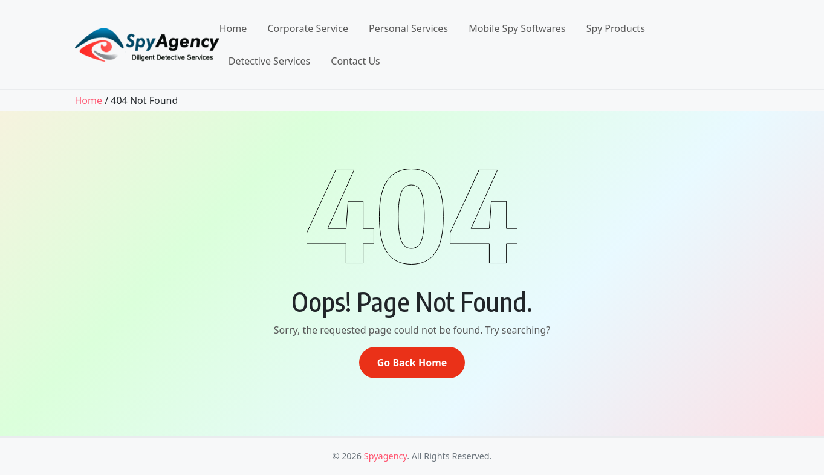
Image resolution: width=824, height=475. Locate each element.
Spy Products (615, 28)
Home (233, 28)
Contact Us (355, 61)
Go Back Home (412, 362)
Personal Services (408, 28)
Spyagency (385, 456)
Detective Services (269, 61)
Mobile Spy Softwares (517, 28)
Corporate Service (307, 28)
